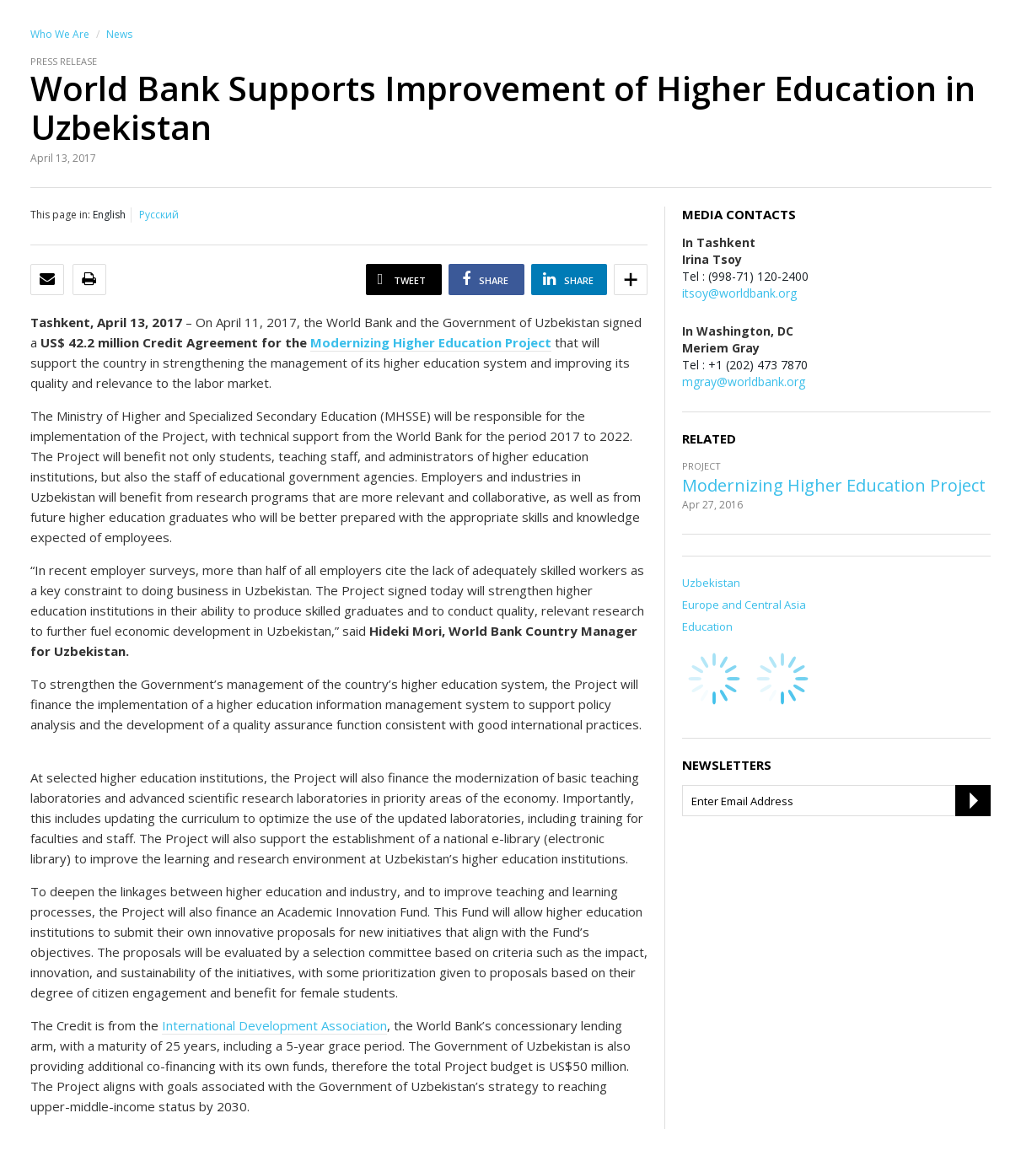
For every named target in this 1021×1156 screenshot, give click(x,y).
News (119, 34)
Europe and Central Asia (744, 604)
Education (707, 626)
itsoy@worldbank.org (739, 293)
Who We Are (59, 34)
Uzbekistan (711, 582)
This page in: (60, 214)
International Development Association (274, 1025)
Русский (159, 214)
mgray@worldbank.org (743, 382)
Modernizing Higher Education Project (834, 485)
